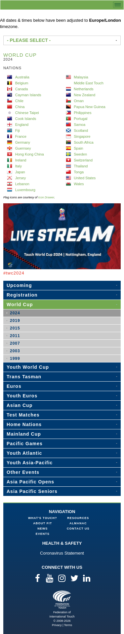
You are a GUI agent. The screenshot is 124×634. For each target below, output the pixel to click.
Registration (22, 295)
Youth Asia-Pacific (30, 462)
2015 (15, 328)
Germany (22, 142)
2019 (15, 320)
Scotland (81, 130)
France (20, 136)
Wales (79, 184)
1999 (15, 358)
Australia (22, 77)
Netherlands (83, 89)
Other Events (23, 472)
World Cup (20, 304)
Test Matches (23, 415)
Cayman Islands (28, 95)
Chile (19, 101)
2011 (15, 335)
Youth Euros (22, 395)
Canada (21, 89)
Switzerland (83, 160)
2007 (15, 343)
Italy (18, 166)
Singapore (82, 136)
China (20, 107)
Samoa (79, 125)
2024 (15, 313)
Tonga (79, 172)
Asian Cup (19, 405)
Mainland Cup (24, 434)
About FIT (42, 523)
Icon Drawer (46, 197)
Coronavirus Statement (62, 553)
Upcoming (19, 285)
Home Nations (24, 424)
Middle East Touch (88, 83)
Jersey (20, 178)
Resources (78, 518)
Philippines (82, 113)
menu (117, 5)
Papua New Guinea (89, 107)
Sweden (80, 154)
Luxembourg (25, 190)
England (21, 125)
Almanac (78, 523)
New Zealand (84, 95)
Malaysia (81, 77)
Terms (68, 625)
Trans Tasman (24, 376)
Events (43, 533)
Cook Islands (25, 119)
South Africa (83, 142)
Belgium (21, 83)
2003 (15, 351)
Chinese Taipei (27, 113)
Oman (79, 101)
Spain (78, 148)
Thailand (81, 166)
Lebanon (22, 184)
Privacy (57, 625)
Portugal (80, 119)
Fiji (17, 130)
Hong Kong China (29, 154)
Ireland (20, 160)
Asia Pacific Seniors (32, 491)
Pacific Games (25, 443)
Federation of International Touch (62, 600)
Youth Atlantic (24, 453)
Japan (20, 172)
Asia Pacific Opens (30, 481)
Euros (14, 386)
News (42, 528)
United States (85, 178)
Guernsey (23, 148)
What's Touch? (42, 518)
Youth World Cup (28, 367)
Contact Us (78, 528)
